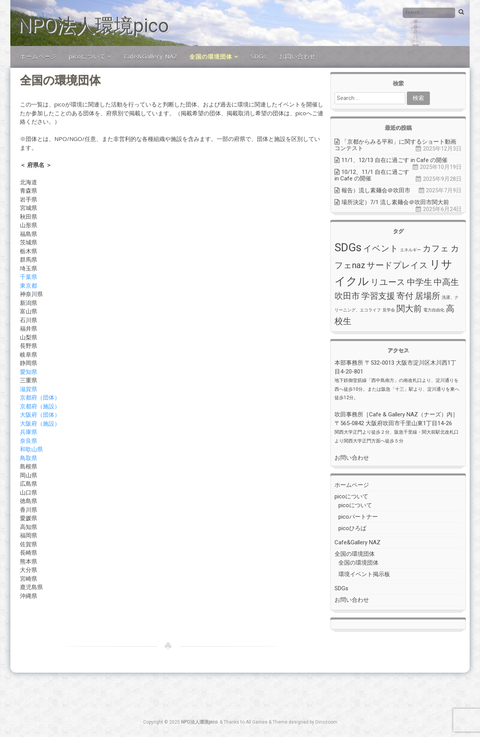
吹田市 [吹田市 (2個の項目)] (347, 296)
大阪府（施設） (40, 423)
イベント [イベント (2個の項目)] (380, 248)
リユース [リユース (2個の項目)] (388, 282)
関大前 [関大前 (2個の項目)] (409, 308)
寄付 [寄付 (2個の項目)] (405, 296)
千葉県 (28, 276)
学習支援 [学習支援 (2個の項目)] (378, 296)
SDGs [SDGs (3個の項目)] (348, 247)
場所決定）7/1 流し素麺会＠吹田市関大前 (395, 202)
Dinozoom (326, 722)
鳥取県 (28, 458)
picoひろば (352, 528)
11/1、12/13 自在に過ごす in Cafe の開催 (394, 160)
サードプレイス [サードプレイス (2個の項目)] (397, 265)
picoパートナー (358, 516)
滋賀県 (28, 389)
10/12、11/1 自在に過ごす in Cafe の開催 (372, 175)
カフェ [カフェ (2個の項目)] (436, 248)
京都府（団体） (40, 397)
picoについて (87, 56)
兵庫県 (28, 432)
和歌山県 (31, 449)
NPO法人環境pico (93, 26)
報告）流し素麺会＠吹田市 (375, 190)
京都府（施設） (40, 406)
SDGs (259, 56)
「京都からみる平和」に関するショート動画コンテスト (395, 145)
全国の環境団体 (210, 56)
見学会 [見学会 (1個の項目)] (388, 310)
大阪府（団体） (40, 414)
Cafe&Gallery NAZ (150, 56)
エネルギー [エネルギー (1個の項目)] (410, 249)
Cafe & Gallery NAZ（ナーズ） (408, 414)
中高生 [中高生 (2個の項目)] (446, 282)
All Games (257, 722)
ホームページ (38, 56)
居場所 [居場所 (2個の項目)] (427, 296)
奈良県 (28, 440)
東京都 (28, 285)
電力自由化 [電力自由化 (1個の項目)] (433, 310)
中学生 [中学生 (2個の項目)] (419, 282)
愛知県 (28, 371)
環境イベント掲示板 (364, 574)
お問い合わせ (297, 56)
